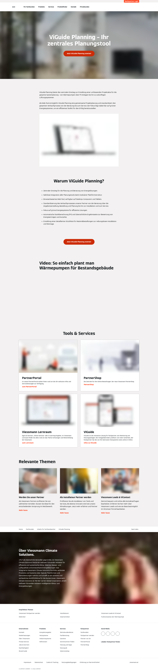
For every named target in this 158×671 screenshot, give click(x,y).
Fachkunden (30, 529)
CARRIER (38, 669)
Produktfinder (62, 7)
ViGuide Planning (64, 529)
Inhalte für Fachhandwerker (46, 529)
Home (21, 529)
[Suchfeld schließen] (138, 7)
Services (51, 7)
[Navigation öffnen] (14, 6)
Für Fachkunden (29, 7)
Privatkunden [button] (84, 7)
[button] (135, 529)
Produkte (41, 7)
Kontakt (73, 7)
